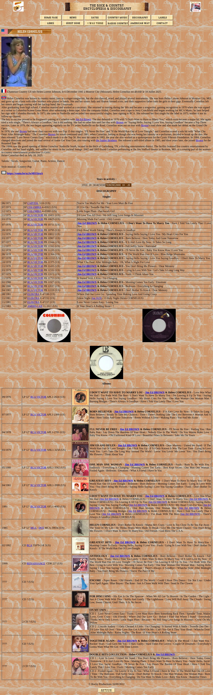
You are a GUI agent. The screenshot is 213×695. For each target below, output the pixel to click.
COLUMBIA (34, 207)
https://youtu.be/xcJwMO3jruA (25, 173)
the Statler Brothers (106, 140)
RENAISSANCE (36, 563)
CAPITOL (32, 203)
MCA (33, 527)
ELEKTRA (33, 294)
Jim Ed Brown (83, 119)
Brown (120, 122)
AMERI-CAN (34, 306)
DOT (41, 527)
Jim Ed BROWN (87, 223)
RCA (29, 545)
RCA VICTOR (35, 215)
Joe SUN (96, 298)
